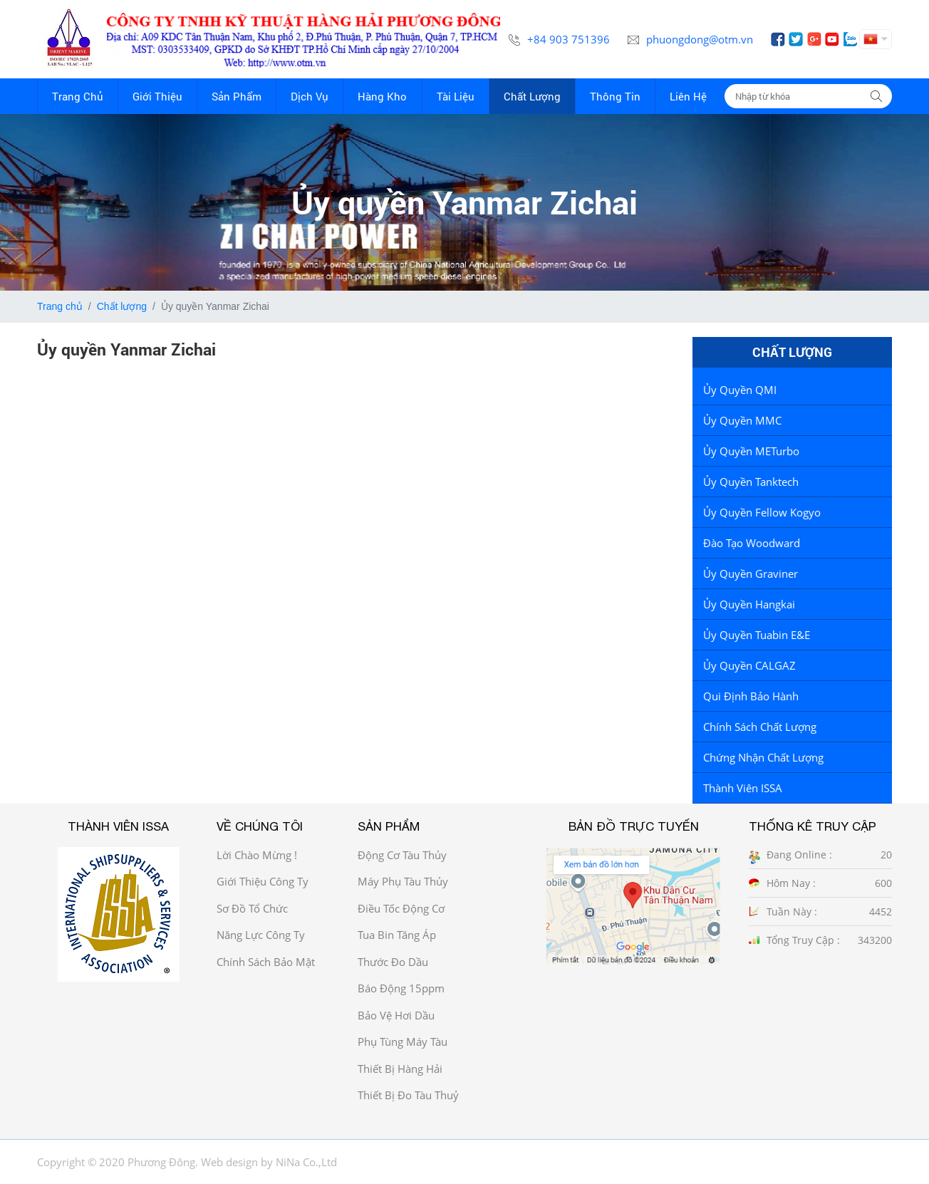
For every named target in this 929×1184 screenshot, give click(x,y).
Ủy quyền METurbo (751, 451)
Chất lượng (122, 306)
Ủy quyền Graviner (750, 573)
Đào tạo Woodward (751, 543)
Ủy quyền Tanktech (751, 481)
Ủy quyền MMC (742, 420)
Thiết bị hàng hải (400, 1068)
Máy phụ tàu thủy (403, 881)
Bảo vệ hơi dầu (396, 1015)
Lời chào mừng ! (257, 855)
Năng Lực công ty (261, 935)
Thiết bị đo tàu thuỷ (408, 1095)
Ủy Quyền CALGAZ (749, 665)
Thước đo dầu (393, 962)
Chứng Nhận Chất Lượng (763, 757)
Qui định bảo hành (751, 696)
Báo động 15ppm (401, 988)
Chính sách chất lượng (759, 727)
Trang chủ (60, 306)
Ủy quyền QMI (740, 390)
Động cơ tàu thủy (402, 855)
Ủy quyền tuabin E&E (756, 635)
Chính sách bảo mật (266, 962)
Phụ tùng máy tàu (402, 1041)
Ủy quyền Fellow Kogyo (762, 512)
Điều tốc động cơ (401, 908)
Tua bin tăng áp (397, 935)
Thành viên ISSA (742, 788)
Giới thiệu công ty (262, 881)
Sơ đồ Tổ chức (252, 908)
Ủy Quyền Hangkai (749, 604)
